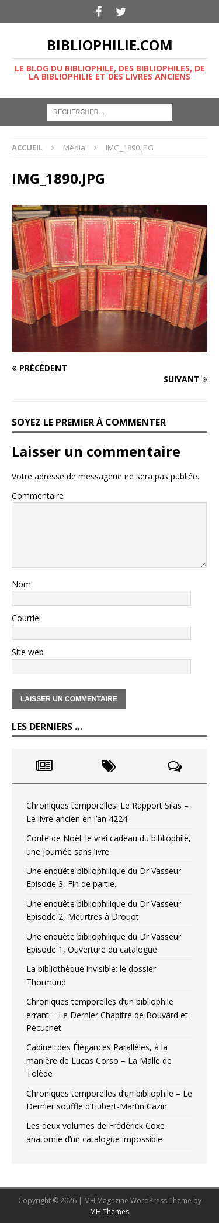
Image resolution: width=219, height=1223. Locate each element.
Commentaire (38, 495)
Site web (28, 651)
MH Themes (109, 1212)
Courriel (26, 618)
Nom (21, 584)
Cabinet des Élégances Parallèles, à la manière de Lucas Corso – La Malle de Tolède (99, 1060)
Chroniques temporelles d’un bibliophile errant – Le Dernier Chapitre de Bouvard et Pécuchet (107, 1014)
